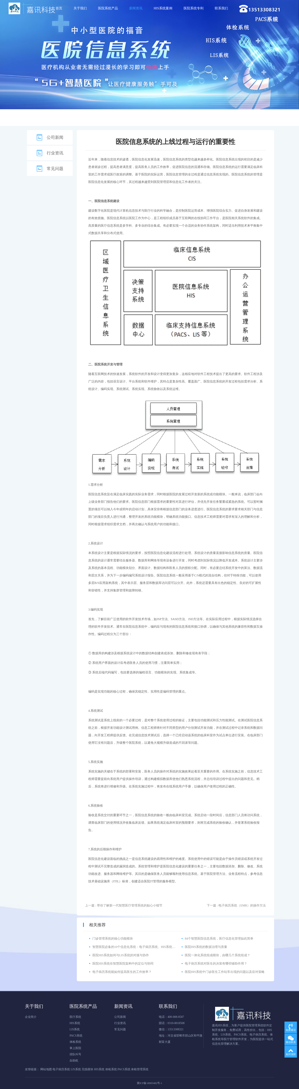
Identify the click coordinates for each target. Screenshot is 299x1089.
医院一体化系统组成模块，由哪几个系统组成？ (217, 955)
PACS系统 (76, 1035)
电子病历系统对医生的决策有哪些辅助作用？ (216, 963)
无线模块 (87, 1069)
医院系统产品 (108, 8)
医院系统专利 (193, 8)
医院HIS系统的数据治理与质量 (206, 947)
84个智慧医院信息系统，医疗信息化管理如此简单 (219, 938)
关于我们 (80, 8)
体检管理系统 (139, 1069)
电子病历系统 (61, 1069)
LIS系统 (75, 1029)
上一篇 (123, 905)
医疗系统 (75, 1016)
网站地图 (46, 1069)
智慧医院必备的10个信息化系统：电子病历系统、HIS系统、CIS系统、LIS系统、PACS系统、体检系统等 (164, 947)
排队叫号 (75, 1054)
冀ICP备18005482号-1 (149, 1083)
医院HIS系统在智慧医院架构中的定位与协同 (122, 963)
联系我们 (221, 8)
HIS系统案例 (163, 8)
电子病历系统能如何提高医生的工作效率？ (122, 972)
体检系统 (75, 1041)
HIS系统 (75, 1023)
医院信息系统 (172, 159)
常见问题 (55, 168)
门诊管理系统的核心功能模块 (112, 938)
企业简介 (31, 1016)
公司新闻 (55, 137)
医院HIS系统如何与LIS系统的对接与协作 (120, 955)
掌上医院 (75, 1048)
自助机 (74, 1060)
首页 (59, 8)
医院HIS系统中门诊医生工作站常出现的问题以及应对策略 (225, 972)
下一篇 (236, 905)
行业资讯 (55, 153)
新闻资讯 (135, 8)
